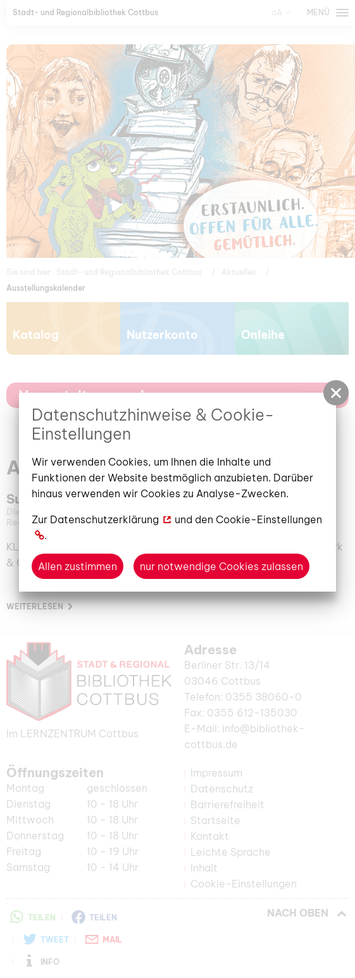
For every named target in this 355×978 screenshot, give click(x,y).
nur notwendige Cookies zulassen (221, 566)
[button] (336, 392)
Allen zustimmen (77, 566)
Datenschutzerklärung (104, 519)
